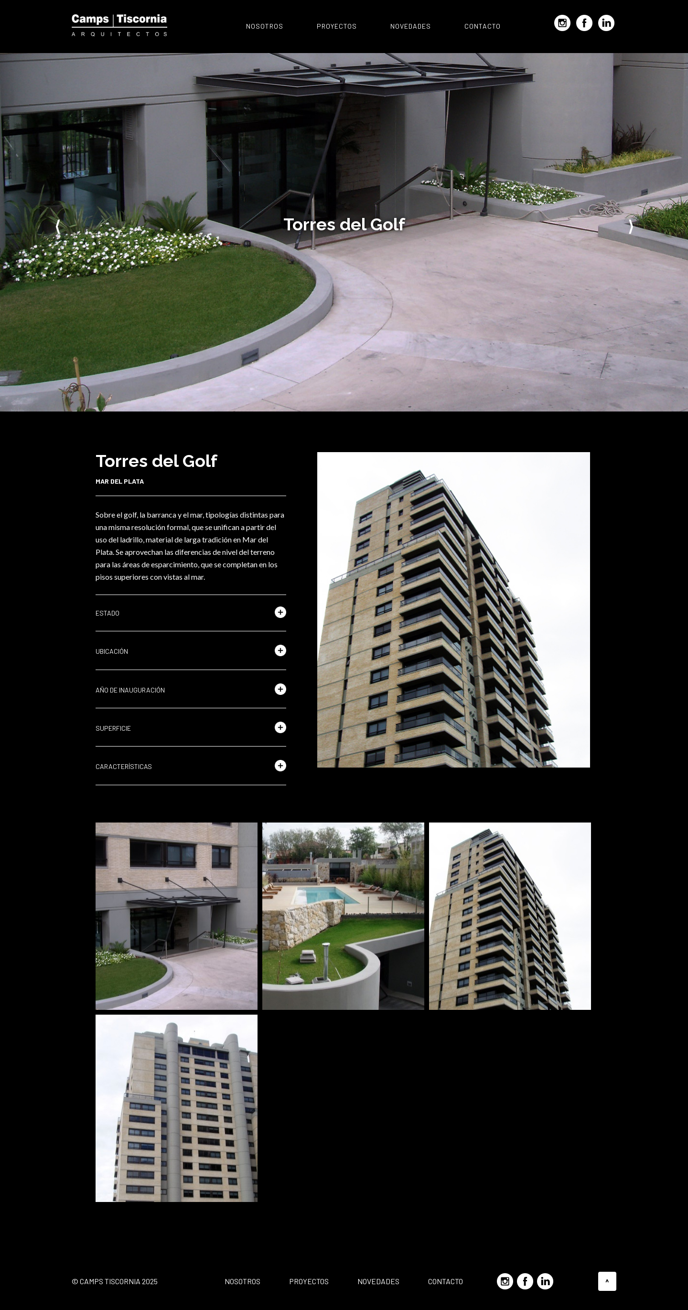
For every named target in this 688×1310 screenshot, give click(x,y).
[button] (191, 613)
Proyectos (337, 26)
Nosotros (264, 26)
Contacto (482, 26)
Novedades (410, 26)
